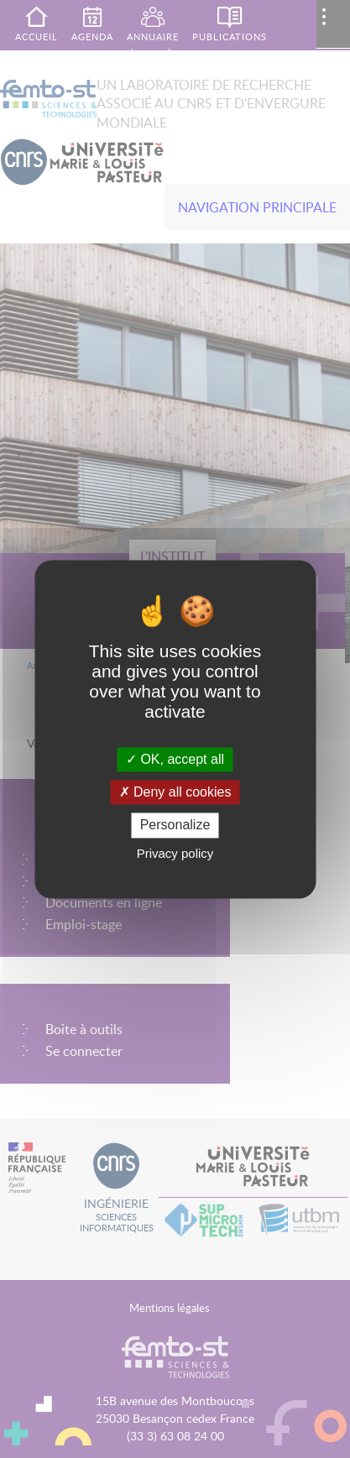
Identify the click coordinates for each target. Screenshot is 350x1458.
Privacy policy (175, 853)
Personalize (175, 825)
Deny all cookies (175, 793)
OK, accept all (175, 759)
